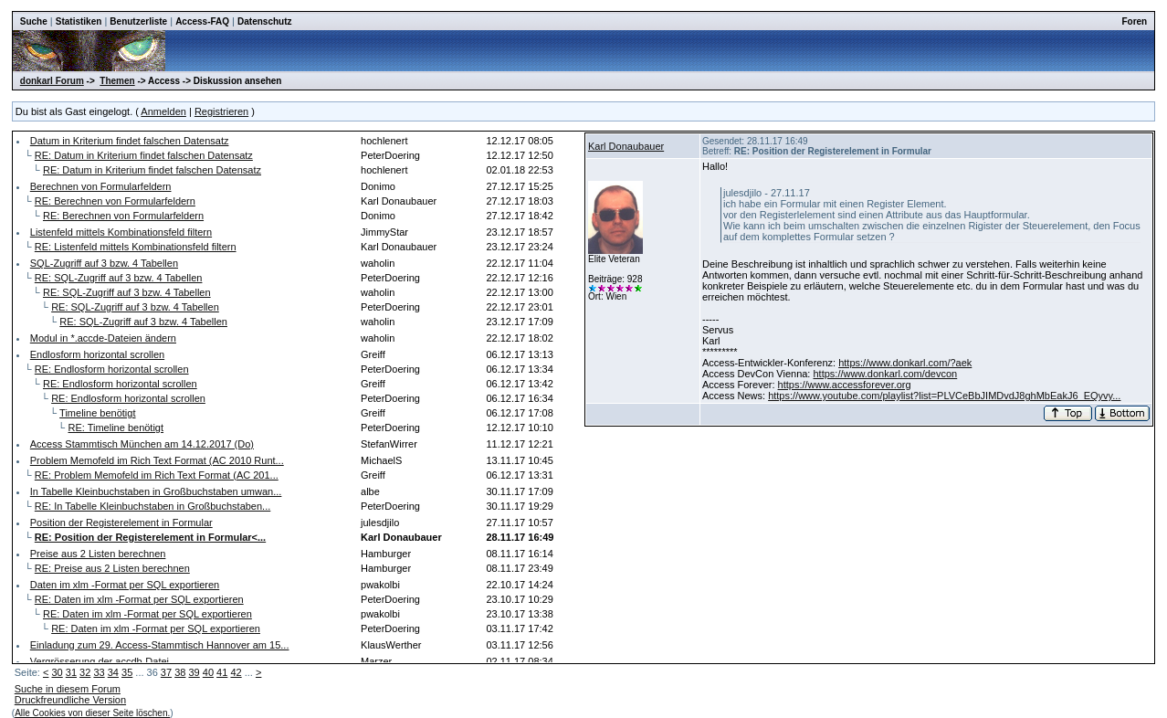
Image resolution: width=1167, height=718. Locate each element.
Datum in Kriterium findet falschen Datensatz (129, 140)
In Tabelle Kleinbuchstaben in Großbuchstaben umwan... (156, 491)
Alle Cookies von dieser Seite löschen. (92, 713)
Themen (117, 81)
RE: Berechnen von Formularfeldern (115, 200)
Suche (33, 21)
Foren (1134, 21)
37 (166, 672)
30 (56, 672)
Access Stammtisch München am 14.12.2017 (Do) (142, 443)
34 (113, 672)
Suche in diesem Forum (68, 688)
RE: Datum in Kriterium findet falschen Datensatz (144, 155)
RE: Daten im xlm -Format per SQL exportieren (139, 599)
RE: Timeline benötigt (115, 427)
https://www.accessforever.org (844, 384)
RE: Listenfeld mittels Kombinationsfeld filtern (136, 246)
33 (98, 672)
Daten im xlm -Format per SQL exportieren (124, 584)
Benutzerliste (138, 21)
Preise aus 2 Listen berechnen (98, 553)
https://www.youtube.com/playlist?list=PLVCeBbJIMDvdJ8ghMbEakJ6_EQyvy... (944, 395)
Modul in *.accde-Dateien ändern (103, 338)
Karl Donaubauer (626, 146)
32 (84, 672)
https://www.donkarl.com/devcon (885, 373)
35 (126, 672)
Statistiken (79, 21)
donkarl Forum (52, 81)
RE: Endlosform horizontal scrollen (112, 369)
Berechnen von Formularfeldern (101, 186)
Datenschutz (264, 21)
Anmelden (163, 111)
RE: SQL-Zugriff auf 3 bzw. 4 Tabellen (119, 277)
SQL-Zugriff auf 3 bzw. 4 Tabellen (104, 263)
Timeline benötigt (97, 412)
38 (179, 672)
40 (208, 672)
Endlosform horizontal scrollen (97, 354)
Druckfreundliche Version (70, 699)
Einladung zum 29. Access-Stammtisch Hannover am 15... (159, 644)
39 (193, 672)
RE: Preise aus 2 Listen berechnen (112, 568)
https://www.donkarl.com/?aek (905, 362)
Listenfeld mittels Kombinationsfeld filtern (121, 232)
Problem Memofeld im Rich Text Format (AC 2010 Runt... (157, 460)
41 (221, 672)
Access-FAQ (202, 21)
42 (235, 672)
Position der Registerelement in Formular (121, 522)
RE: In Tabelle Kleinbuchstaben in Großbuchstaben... (152, 506)
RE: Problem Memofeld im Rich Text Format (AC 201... (157, 475)
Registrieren (221, 111)
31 (71, 672)
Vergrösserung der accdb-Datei (99, 661)
